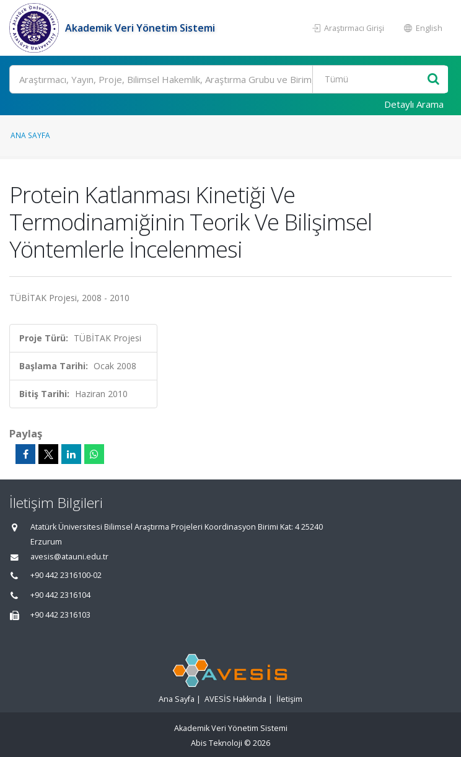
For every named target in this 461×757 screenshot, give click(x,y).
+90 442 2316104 (60, 595)
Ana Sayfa (30, 135)
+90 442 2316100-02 (66, 575)
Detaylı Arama (414, 104)
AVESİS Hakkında (235, 699)
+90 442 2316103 (60, 615)
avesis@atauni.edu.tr (69, 556)
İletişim (289, 699)
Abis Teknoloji (216, 743)
